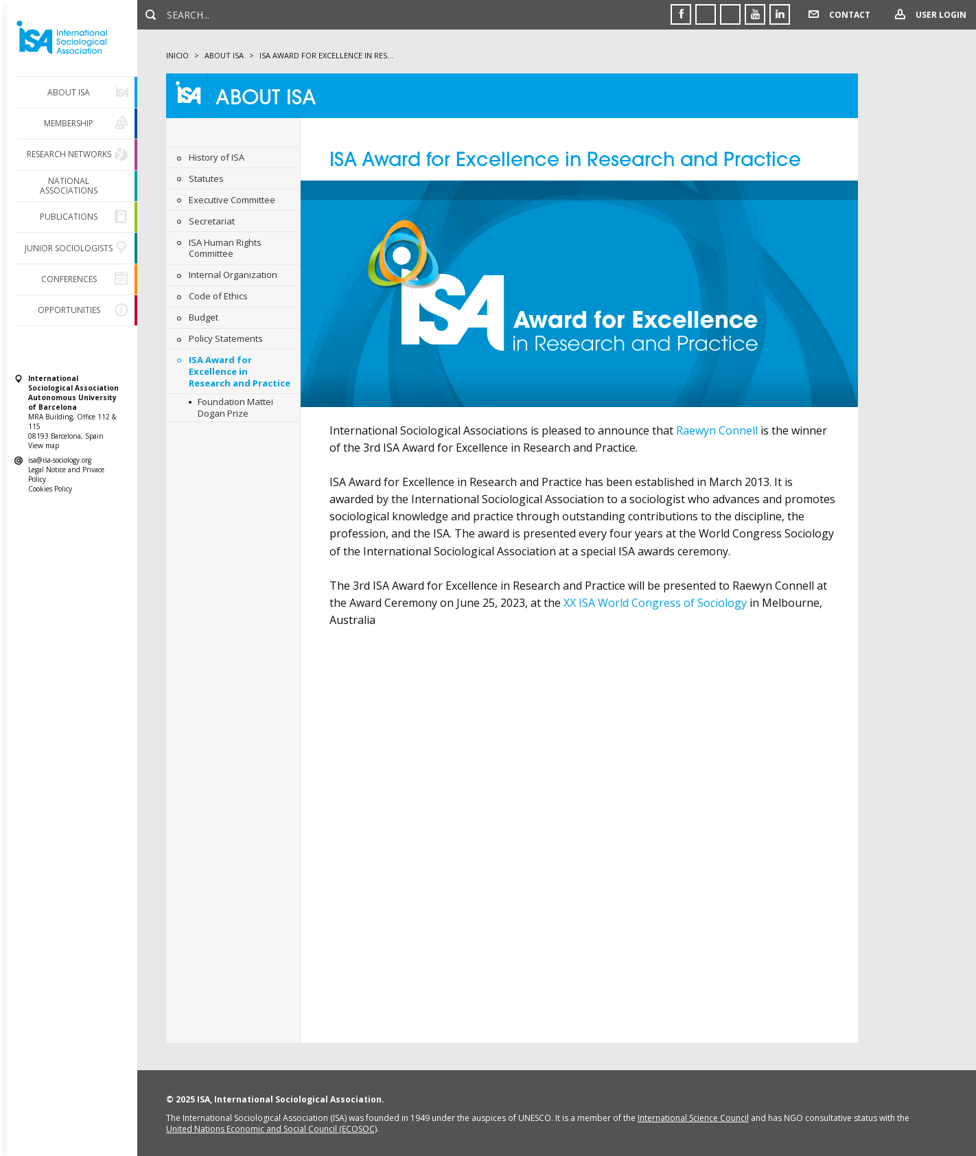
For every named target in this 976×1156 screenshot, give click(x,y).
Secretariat (212, 221)
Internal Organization (233, 274)
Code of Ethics (218, 296)
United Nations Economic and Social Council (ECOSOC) (271, 1129)
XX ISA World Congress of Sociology (656, 602)
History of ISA (216, 157)
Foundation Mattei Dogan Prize (235, 407)
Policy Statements (226, 338)
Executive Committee (232, 200)
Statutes (206, 178)
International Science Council (693, 1118)
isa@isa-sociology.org (59, 460)
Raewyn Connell (717, 430)
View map (43, 445)
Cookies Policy (50, 489)
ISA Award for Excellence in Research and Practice (239, 371)
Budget (203, 317)
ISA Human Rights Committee (225, 248)
